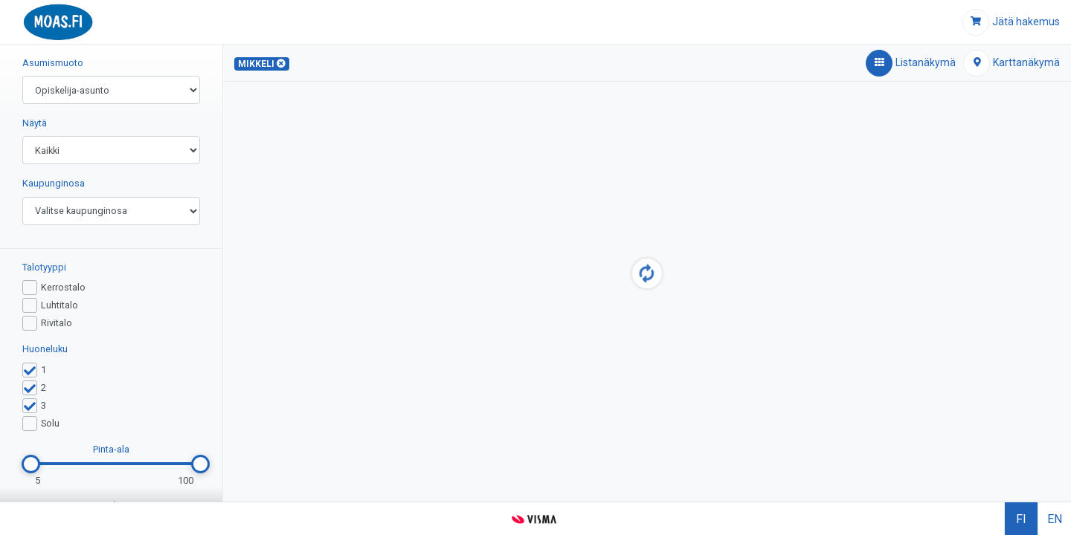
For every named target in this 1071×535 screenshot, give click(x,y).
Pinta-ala (111, 449)
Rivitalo (56, 322)
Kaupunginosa (53, 183)
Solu (50, 423)
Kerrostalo (63, 287)
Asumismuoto (52, 62)
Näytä (34, 123)
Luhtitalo (59, 305)
